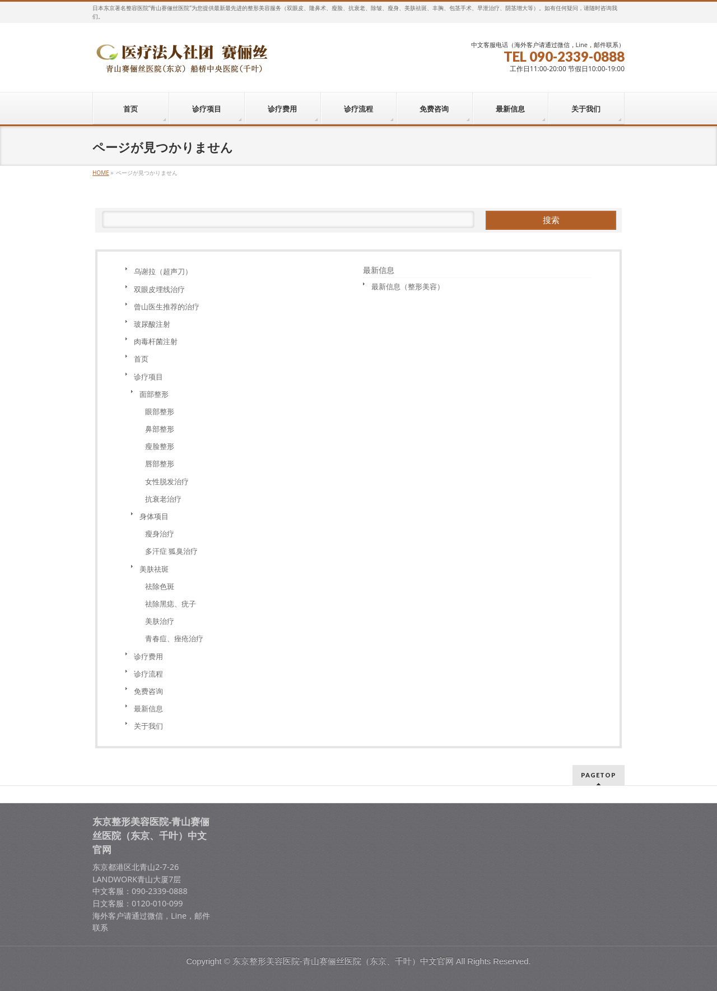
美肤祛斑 (154, 569)
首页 (141, 359)
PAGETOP (598, 775)
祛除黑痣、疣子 (170, 604)
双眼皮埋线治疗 (159, 289)
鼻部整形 (159, 429)
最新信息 (148, 708)
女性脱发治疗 (167, 481)
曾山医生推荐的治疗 (166, 307)
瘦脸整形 (159, 446)
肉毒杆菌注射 (156, 341)
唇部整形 (159, 464)
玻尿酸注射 (152, 324)
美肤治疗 (159, 621)
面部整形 (154, 394)
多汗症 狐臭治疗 (171, 551)
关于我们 (148, 726)
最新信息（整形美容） (407, 286)
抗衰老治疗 (163, 499)
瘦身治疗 (159, 534)
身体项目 (154, 516)
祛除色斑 (159, 586)
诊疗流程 (148, 674)
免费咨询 (148, 691)
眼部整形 (159, 411)
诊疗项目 (148, 377)
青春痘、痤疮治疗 (174, 638)
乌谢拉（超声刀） (163, 271)
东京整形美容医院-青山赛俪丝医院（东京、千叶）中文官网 (343, 961)
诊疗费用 (148, 656)
